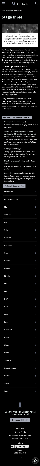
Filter (6, 284)
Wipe (6, 391)
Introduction (8, 192)
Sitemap (20, 450)
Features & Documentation (14, 186)
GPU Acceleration (11, 199)
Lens (6, 322)
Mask (6, 207)
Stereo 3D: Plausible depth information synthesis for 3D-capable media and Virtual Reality (20, 134)
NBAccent (8, 330)
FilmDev (7, 276)
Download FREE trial (20, 420)
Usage (6, 149)
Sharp (6, 345)
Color (6, 230)
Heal (6, 307)
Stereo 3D (8, 360)
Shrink (6, 353)
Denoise (7, 261)
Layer (6, 314)
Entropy (7, 268)
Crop (6, 253)
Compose (8, 245)
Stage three (12, 17)
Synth (6, 383)
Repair (6, 337)
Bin (5, 222)
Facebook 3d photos (11, 173)
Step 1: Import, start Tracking (14, 161)
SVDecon (8, 376)
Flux (5, 291)
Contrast (7, 238)
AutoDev (7, 215)
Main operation (7, 10)
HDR (6, 299)
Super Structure (10, 368)
